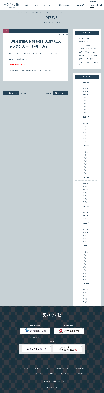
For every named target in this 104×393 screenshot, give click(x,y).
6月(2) (85, 264)
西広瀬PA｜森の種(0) (86, 59)
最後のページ (59, 93)
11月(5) (85, 155)
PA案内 (27, 5)
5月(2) (85, 106)
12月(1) (85, 152)
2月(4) (85, 276)
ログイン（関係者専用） (52, 385)
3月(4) (85, 273)
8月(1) (85, 100)
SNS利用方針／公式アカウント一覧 (52, 379)
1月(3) (85, 241)
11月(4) (85, 252)
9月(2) (85, 255)
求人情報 (78, 373)
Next (47, 93)
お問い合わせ (64, 373)
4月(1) (85, 109)
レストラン (38, 5)
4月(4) (85, 270)
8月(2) (85, 129)
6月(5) (85, 103)
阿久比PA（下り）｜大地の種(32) (88, 62)
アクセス (40, 373)
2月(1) (85, 173)
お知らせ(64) (83, 41)
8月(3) (85, 258)
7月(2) (85, 261)
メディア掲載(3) (84, 45)
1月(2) (85, 279)
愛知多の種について (65, 5)
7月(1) (85, 132)
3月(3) (85, 141)
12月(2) (85, 88)
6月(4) (85, 167)
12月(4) (85, 123)
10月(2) (85, 94)
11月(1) (85, 91)
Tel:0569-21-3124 (35, 337)
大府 (6, 31)
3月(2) (85, 112)
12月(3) (85, 183)
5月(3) (85, 195)
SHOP (36, 368)
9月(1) (85, 97)
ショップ (50, 5)
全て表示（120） (84, 38)
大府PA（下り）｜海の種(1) (88, 52)
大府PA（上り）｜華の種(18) (88, 48)
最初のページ (13, 93)
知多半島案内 (80, 5)
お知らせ (27, 373)
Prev (24, 93)
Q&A (51, 373)
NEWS (92, 5)
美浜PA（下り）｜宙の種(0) (88, 55)
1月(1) (85, 202)
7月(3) (85, 235)
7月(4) (85, 192)
